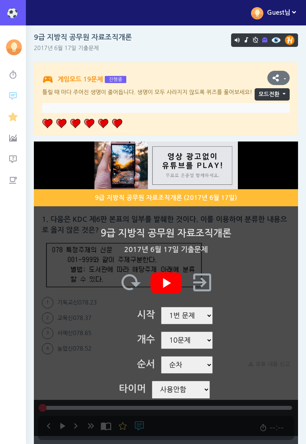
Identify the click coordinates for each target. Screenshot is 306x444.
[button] (278, 78)
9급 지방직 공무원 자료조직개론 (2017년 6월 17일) (166, 198)
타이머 (132, 389)
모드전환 (269, 94)
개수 (146, 339)
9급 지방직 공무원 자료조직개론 (83, 37)
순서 (146, 364)
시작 (146, 315)
